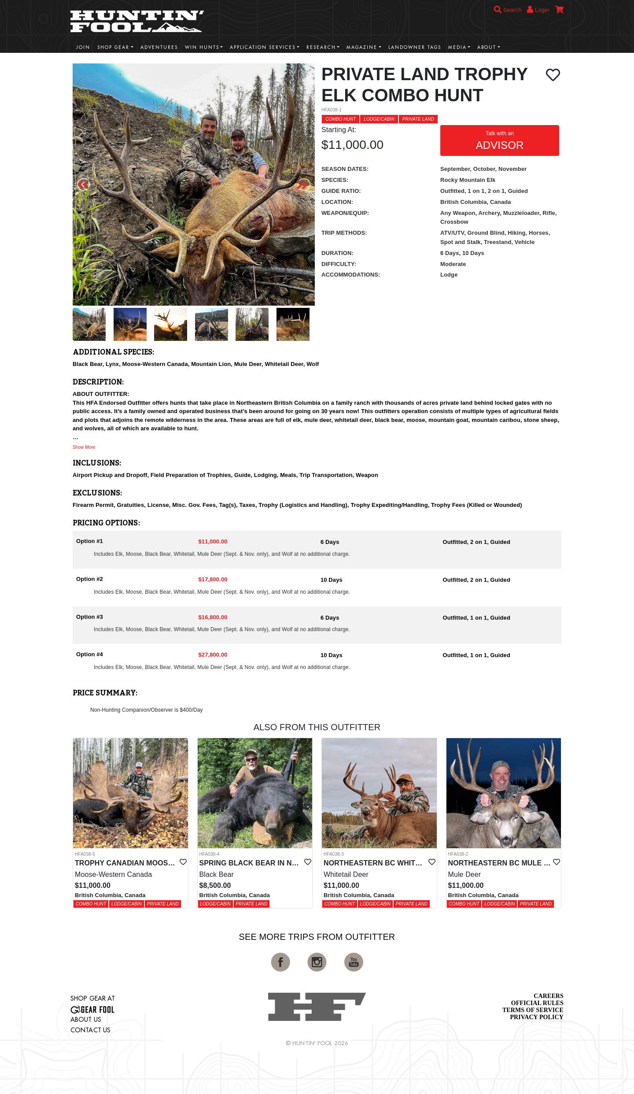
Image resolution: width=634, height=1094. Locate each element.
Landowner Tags (414, 47)
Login (538, 9)
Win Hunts (202, 47)
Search (508, 10)
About (486, 47)
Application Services (262, 47)
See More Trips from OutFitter (317, 937)
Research (321, 47)
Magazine (361, 47)
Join (83, 47)
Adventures (159, 47)
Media (457, 47)
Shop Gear (113, 47)
